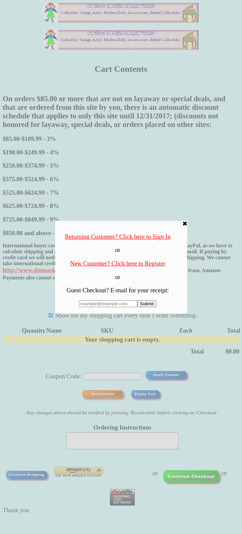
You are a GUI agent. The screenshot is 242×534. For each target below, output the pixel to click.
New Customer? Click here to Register (117, 263)
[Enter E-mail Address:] (108, 303)
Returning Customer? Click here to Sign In (117, 236)
